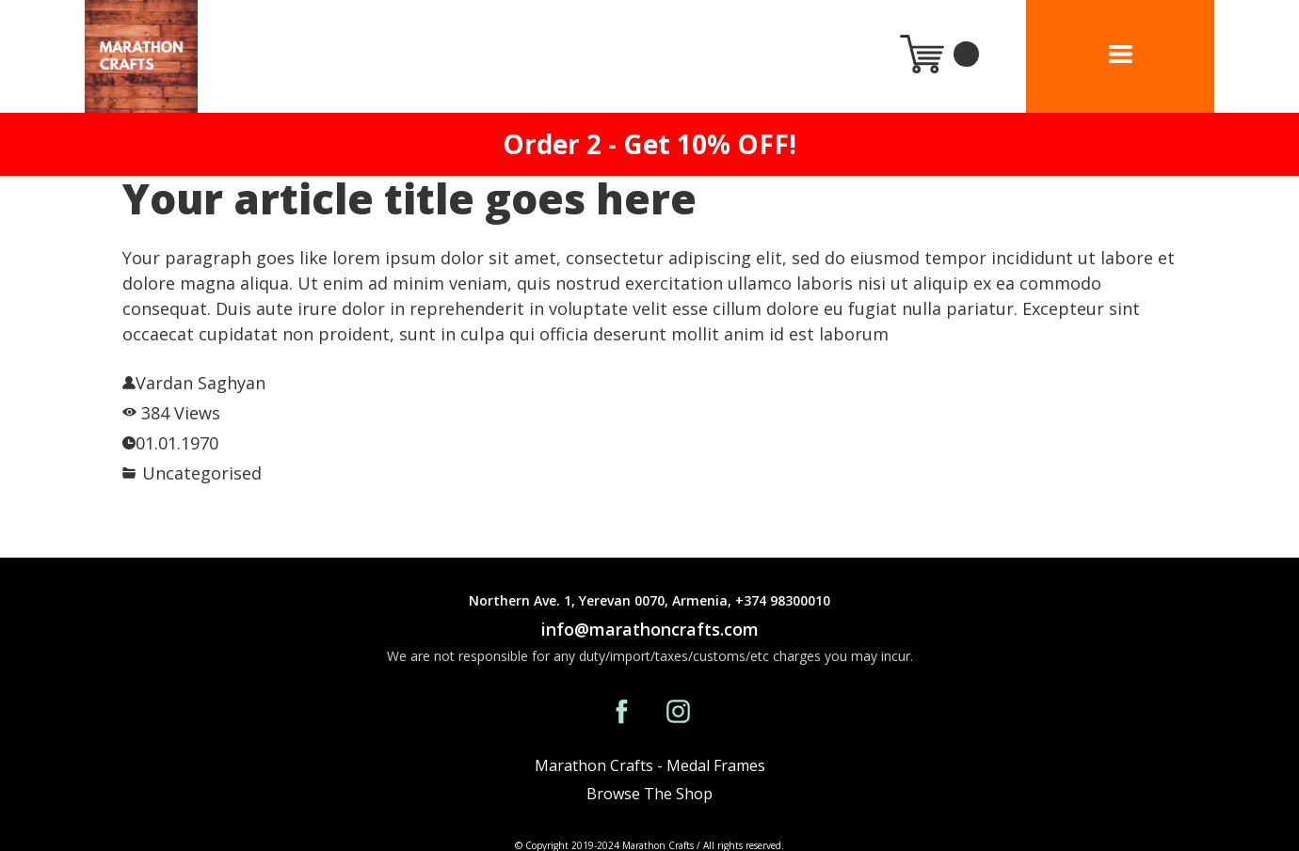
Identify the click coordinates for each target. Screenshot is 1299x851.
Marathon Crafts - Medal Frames (650, 765)
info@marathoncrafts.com (650, 629)
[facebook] (621, 711)
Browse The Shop (649, 793)
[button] (1120, 54)
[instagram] (678, 711)
